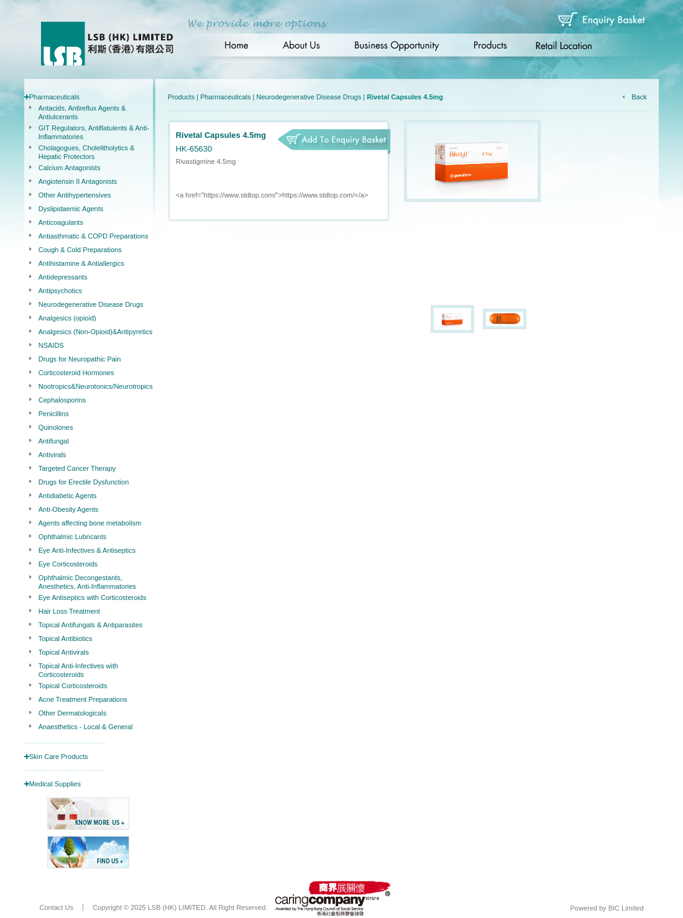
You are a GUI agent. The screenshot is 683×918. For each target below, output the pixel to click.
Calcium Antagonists (70, 167)
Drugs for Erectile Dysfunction (84, 482)
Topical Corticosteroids (73, 685)
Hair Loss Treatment (69, 611)
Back (638, 97)
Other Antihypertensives (75, 195)
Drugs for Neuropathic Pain (80, 359)
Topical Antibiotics (66, 638)
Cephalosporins (62, 400)
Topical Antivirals (64, 652)
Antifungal (54, 441)
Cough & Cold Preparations (80, 249)
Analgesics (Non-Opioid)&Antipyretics (95, 331)
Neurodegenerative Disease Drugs (91, 304)
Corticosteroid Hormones (76, 372)
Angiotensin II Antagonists (78, 181)
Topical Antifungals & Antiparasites (91, 625)
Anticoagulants (61, 222)
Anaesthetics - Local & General (86, 726)
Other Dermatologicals (72, 713)
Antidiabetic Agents (68, 495)
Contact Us (56, 907)
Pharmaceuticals (54, 97)
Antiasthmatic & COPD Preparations (94, 236)
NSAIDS (51, 345)
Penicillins (54, 413)
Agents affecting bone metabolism (90, 523)
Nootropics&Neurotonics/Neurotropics (96, 386)
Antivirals (52, 454)
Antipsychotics (60, 290)
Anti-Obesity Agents (69, 509)
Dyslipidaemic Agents (71, 208)
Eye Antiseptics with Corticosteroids (93, 597)
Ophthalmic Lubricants (72, 536)
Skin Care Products (58, 756)
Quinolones (56, 427)
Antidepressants (63, 277)
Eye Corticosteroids (68, 564)
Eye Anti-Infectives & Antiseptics (87, 550)
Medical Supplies (55, 784)
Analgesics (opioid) (67, 318)
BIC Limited (626, 908)
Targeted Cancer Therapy (77, 468)
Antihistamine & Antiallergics (81, 263)
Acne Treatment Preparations (83, 699)
